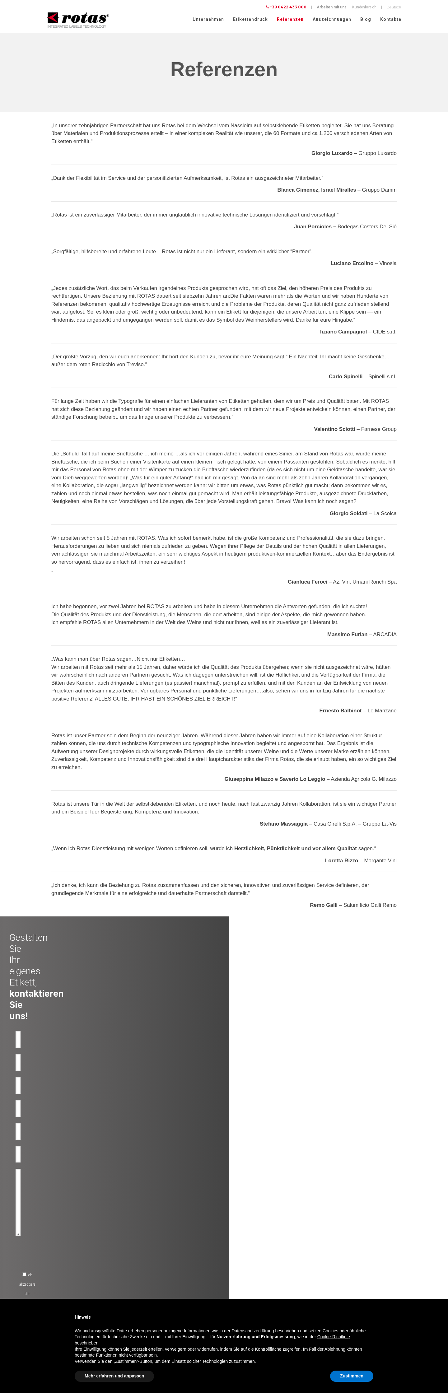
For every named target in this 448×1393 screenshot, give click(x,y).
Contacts (234, 1275)
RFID (138, 1282)
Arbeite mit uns (239, 1267)
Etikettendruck (250, 19)
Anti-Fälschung (146, 1253)
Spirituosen (49, 1267)
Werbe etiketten (146, 1275)
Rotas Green (237, 1253)
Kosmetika (49, 1282)
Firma (232, 1238)
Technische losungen (151, 1245)
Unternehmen (208, 19)
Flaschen (141, 1267)
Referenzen (290, 19)
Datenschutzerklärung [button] (252, 1330)
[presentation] (179, 1124)
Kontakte (390, 19)
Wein (44, 1238)
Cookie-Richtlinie (378, 1278)
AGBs (328, 1295)
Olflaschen (49, 1245)
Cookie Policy (334, 1286)
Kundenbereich (364, 7)
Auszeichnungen (332, 19)
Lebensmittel (50, 1275)
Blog (365, 19)
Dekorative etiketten (149, 1238)
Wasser (46, 1253)
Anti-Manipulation (148, 1260)
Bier (43, 1260)
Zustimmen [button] (351, 1375)
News (231, 1260)
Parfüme (47, 1290)
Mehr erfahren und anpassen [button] (114, 1375)
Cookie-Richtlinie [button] (333, 1336)
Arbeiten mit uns (332, 7)
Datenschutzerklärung (341, 1278)
